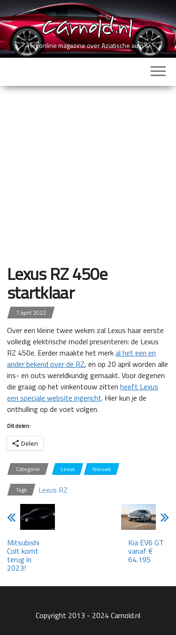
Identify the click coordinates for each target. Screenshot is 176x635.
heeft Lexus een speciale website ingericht (82, 392)
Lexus (68, 469)
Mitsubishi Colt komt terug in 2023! (23, 555)
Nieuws (101, 469)
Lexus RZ (53, 490)
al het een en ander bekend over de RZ (81, 358)
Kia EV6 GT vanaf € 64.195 (146, 551)
